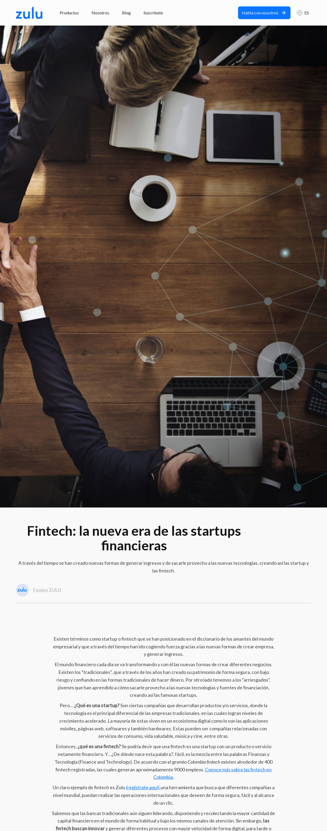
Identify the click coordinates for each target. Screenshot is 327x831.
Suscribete (153, 12)
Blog (126, 12)
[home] (29, 12)
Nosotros (100, 12)
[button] (303, 12)
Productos (69, 12)
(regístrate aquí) (143, 787)
